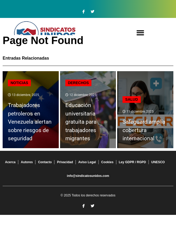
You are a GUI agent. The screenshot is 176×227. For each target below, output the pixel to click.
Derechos (78, 83)
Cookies (107, 162)
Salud (131, 99)
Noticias (19, 83)
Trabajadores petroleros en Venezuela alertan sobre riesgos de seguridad (30, 122)
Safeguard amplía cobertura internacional (144, 130)
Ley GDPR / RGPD (132, 162)
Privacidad (65, 162)
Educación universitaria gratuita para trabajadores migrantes (80, 122)
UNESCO (158, 162)
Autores (27, 162)
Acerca (10, 162)
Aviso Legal (87, 162)
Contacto (45, 162)
